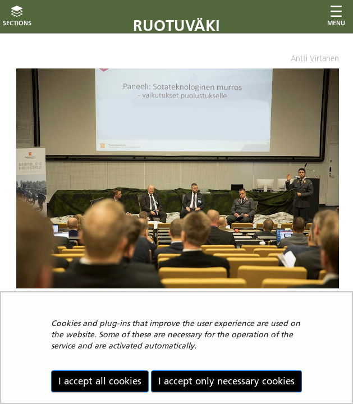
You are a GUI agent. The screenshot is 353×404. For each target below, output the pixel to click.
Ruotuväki (176, 25)
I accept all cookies (99, 381)
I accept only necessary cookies (226, 381)
